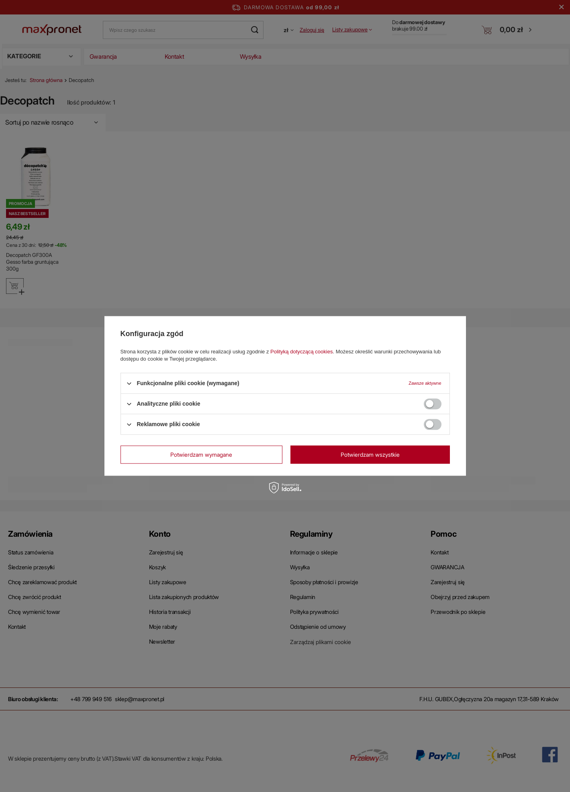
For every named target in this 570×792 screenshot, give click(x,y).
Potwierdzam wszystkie (370, 454)
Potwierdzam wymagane (201, 454)
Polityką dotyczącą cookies (301, 352)
